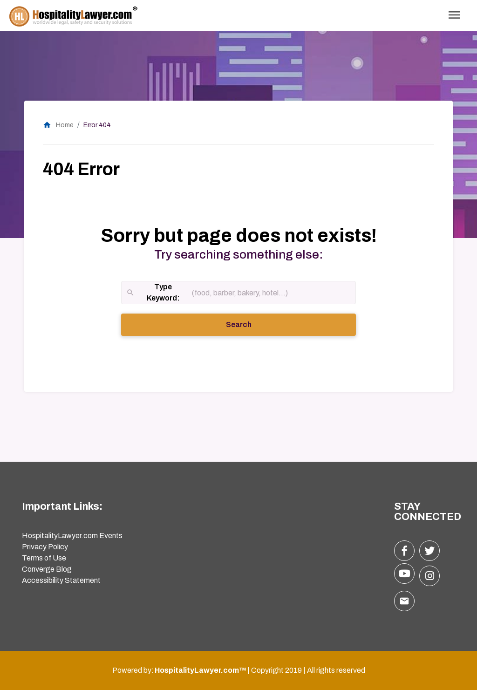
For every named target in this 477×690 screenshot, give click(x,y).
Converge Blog (47, 569)
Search (251, 323)
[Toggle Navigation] (454, 15)
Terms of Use (44, 558)
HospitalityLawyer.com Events (72, 536)
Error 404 (97, 125)
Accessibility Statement (61, 580)
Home (58, 125)
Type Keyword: (153, 293)
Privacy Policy (45, 547)
